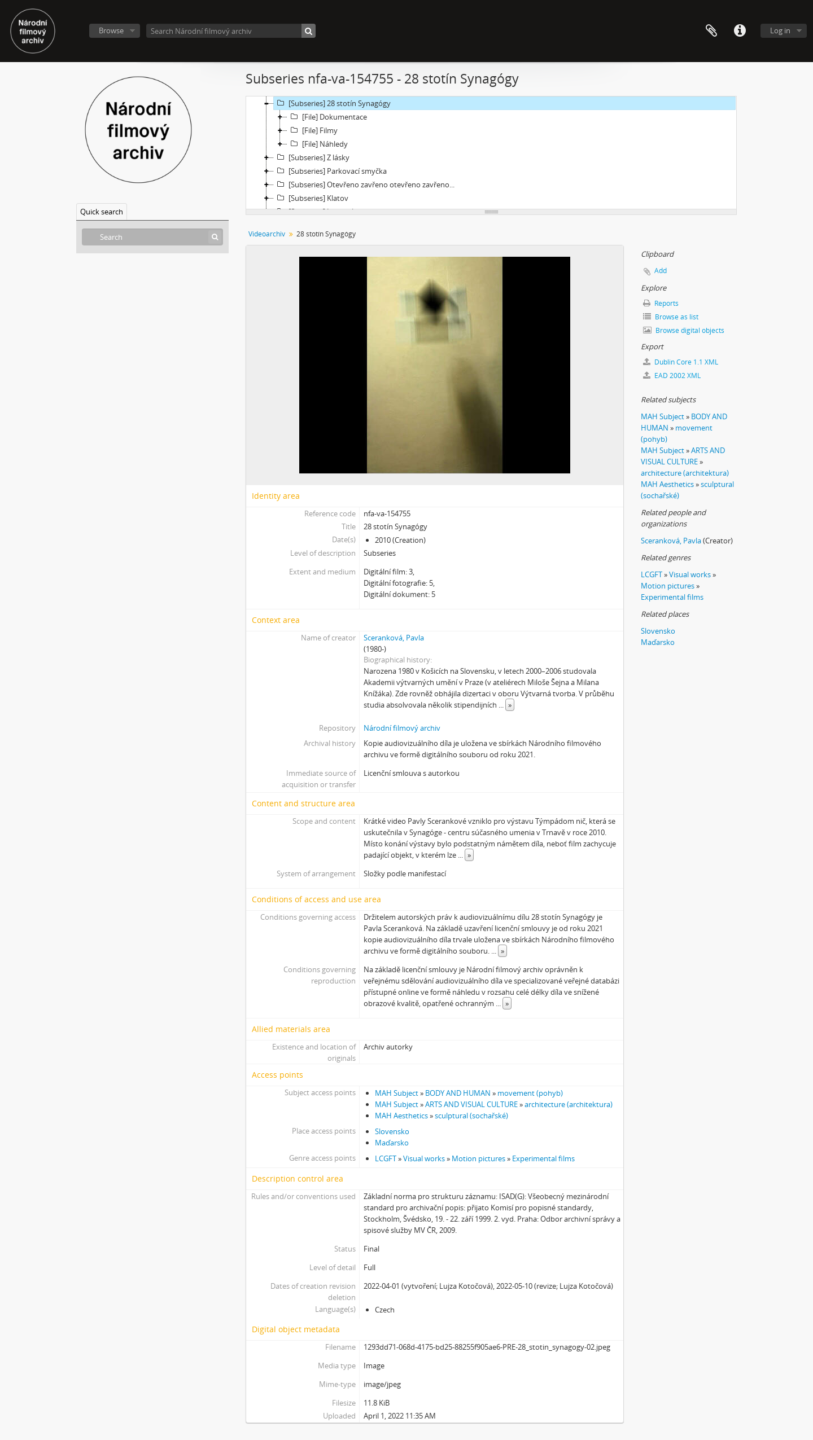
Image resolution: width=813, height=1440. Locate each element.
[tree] (491, 152)
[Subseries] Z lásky (311, 157)
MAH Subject (396, 1093)
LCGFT (385, 1158)
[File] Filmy (312, 130)
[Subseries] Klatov (311, 198)
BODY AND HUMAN (458, 1093)
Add (660, 270)
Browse (111, 30)
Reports (661, 303)
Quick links (739, 31)
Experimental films (543, 1158)
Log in (780, 30)
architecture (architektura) (568, 1104)
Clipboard (711, 31)
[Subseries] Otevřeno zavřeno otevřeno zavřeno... (364, 184)
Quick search (101, 212)
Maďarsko (392, 1143)
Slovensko (392, 1131)
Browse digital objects (683, 330)
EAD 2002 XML (672, 375)
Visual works (424, 1158)
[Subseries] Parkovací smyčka (330, 171)
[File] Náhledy (317, 144)
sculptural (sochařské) (471, 1115)
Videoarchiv (266, 234)
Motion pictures (478, 1158)
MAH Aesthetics (401, 1115)
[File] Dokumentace (327, 117)
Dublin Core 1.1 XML (680, 362)
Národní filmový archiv (402, 728)
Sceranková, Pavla (394, 638)
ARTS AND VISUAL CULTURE (471, 1104)
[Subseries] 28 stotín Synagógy (332, 103)
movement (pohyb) (530, 1093)
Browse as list (670, 317)
